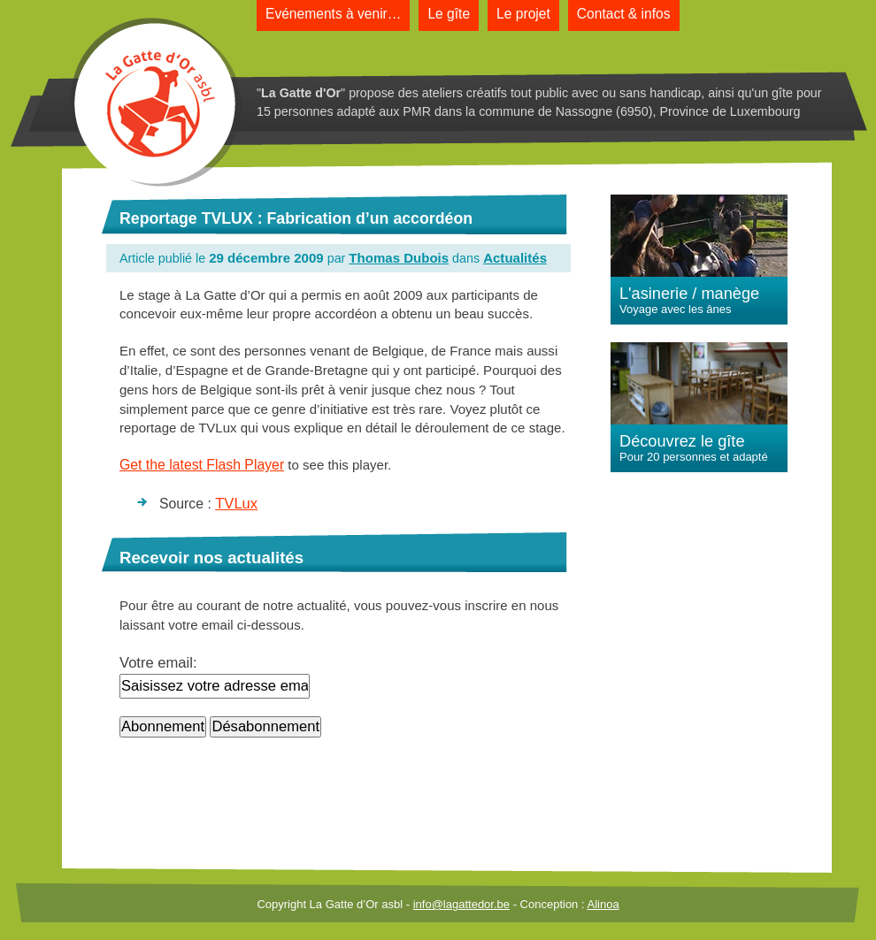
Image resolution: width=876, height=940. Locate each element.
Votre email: (158, 662)
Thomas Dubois (399, 257)
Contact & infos (624, 13)
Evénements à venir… (333, 13)
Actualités (515, 257)
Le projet (523, 13)
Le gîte (448, 13)
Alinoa (603, 904)
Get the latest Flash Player (201, 464)
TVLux (236, 503)
